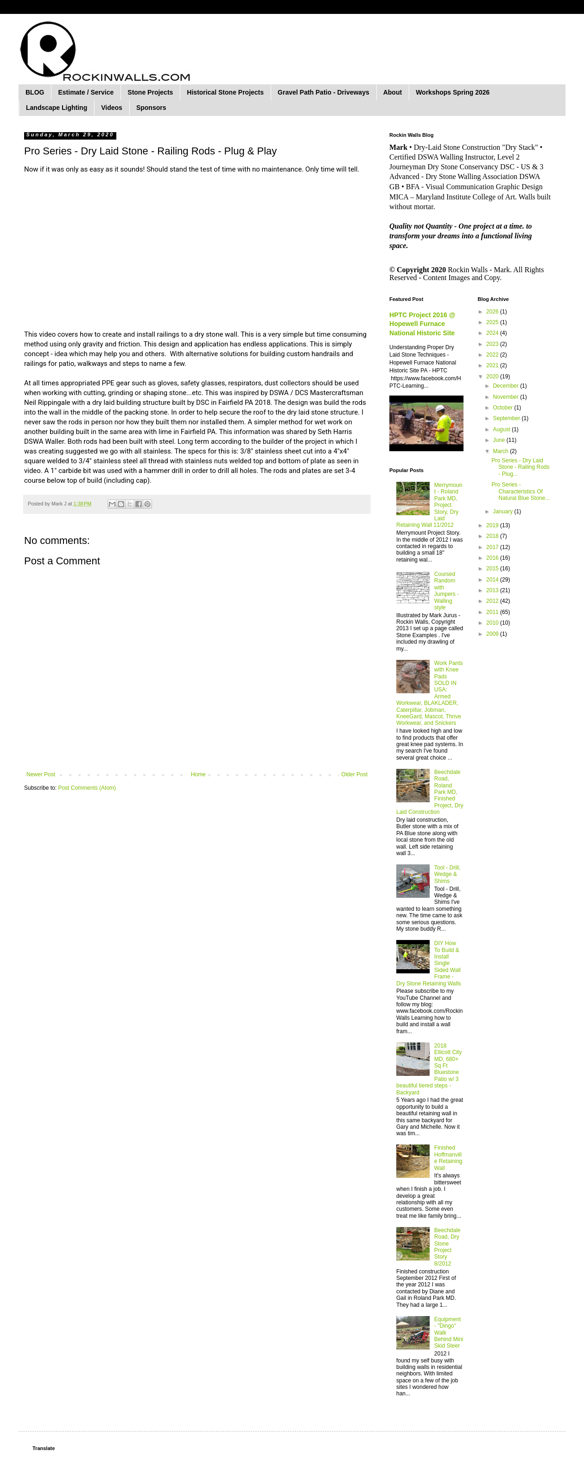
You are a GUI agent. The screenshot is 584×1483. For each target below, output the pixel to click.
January (503, 511)
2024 (493, 333)
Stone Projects (150, 92)
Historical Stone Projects (225, 92)
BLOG (34, 92)
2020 (493, 376)
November (506, 397)
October (503, 407)
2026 (493, 311)
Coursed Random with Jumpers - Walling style (446, 591)
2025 (493, 322)
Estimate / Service (86, 92)
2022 (493, 355)
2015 (493, 568)
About (392, 92)
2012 (493, 601)
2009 (493, 634)
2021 (493, 365)
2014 (493, 579)
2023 (493, 344)
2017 (493, 547)
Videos (111, 107)
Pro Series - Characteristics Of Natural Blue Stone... (520, 491)
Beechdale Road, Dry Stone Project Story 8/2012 (447, 1247)
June (499, 440)
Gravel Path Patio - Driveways (323, 92)
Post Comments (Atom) (87, 788)
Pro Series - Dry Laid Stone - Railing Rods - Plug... (520, 467)
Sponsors (151, 107)
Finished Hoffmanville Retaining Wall (448, 1157)
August (502, 429)
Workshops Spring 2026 (452, 92)
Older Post (354, 774)
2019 (493, 525)
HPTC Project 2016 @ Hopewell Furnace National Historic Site (422, 324)
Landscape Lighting (56, 107)
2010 (493, 623)
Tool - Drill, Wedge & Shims (447, 874)
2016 (493, 558)
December (506, 386)
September (507, 418)
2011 (493, 612)
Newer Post (40, 774)
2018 (493, 536)
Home (198, 774)
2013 (493, 590)
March (501, 451)
